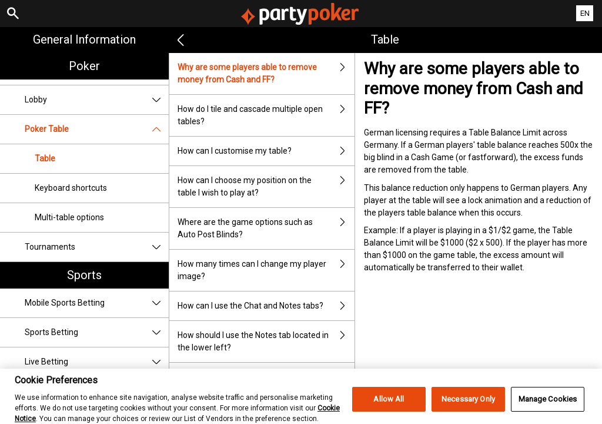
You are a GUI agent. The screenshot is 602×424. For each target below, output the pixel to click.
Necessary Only (468, 406)
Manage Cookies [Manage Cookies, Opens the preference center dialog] (548, 406)
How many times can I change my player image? (266, 270)
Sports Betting (97, 332)
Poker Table (97, 129)
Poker (84, 66)
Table (45, 158)
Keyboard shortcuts (71, 188)
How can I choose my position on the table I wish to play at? (266, 186)
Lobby (97, 99)
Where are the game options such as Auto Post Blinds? (266, 228)
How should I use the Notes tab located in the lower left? (266, 341)
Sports (84, 275)
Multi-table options (69, 217)
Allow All (388, 406)
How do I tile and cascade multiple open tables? (266, 115)
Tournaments (97, 247)
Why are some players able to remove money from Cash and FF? (266, 73)
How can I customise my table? (266, 151)
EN (585, 13)
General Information (84, 39)
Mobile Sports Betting (97, 303)
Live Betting (97, 361)
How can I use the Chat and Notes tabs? (266, 306)
